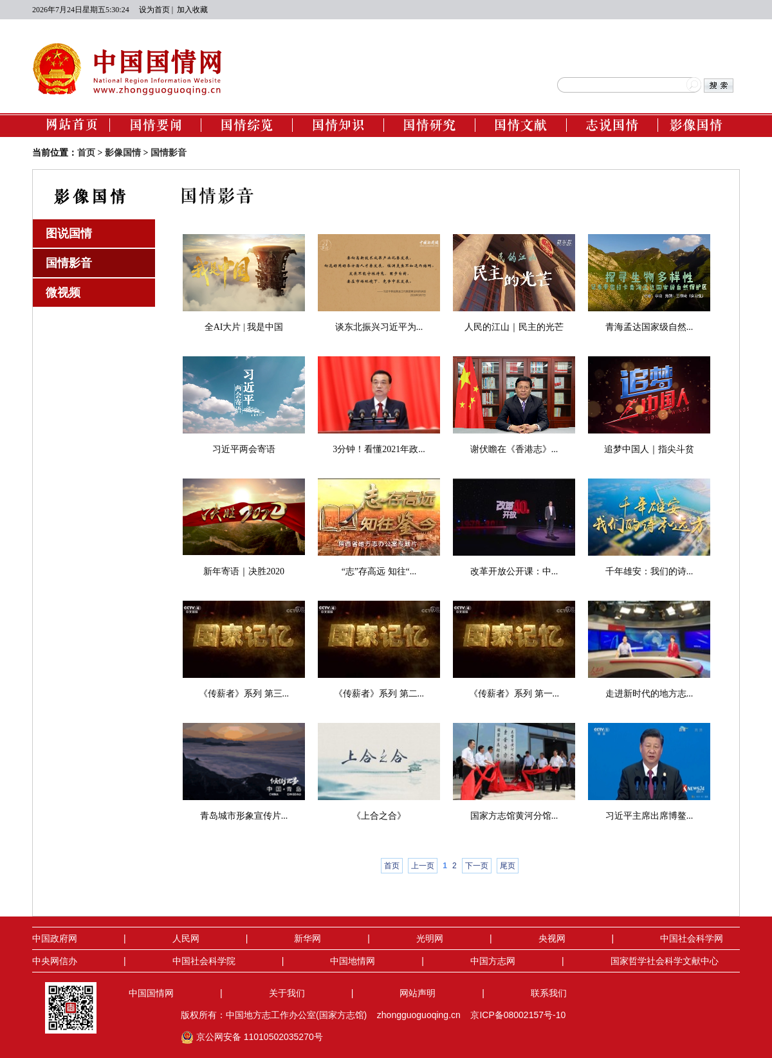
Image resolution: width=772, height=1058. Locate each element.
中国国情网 (151, 993)
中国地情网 (352, 961)
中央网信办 (54, 961)
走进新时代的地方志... (649, 693)
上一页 (422, 865)
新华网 (307, 938)
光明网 (429, 938)
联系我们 (549, 993)
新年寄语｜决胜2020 (243, 571)
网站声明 (418, 993)
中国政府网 (54, 938)
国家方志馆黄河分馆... (514, 816)
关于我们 (287, 993)
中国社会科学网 (691, 938)
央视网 (551, 938)
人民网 (185, 938)
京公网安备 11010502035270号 (253, 1037)
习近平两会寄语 (243, 449)
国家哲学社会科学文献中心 (665, 961)
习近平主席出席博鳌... (649, 816)
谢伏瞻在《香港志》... (514, 449)
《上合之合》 (379, 816)
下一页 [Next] (476, 865)
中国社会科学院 (203, 961)
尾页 (507, 865)
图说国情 (69, 233)
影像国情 (123, 153)
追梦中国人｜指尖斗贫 (649, 449)
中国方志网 (492, 961)
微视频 (63, 292)
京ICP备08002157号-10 (517, 1015)
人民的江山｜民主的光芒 (514, 327)
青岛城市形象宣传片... (244, 816)
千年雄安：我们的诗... (649, 571)
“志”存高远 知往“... (379, 571)
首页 (86, 153)
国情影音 (169, 153)
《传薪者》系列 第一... (514, 693)
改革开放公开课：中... (514, 571)
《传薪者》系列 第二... (379, 693)
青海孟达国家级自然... (649, 327)
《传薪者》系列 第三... (244, 693)
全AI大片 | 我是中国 (244, 327)
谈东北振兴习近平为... (379, 327)
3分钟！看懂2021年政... (379, 449)
